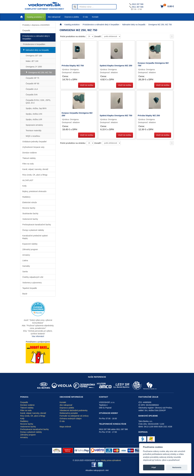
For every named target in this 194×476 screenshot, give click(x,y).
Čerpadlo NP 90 (32, 83)
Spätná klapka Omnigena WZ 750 (116, 115)
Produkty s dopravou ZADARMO (36, 25)
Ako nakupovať (54, 17)
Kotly (24, 186)
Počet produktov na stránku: (73, 36)
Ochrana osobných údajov (71, 418)
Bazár (24, 294)
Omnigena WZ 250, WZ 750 (40, 72)
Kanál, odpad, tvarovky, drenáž (35, 169)
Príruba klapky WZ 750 (73, 65)
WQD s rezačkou (33, 136)
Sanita (25, 271)
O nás (85, 17)
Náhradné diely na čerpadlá (37, 50)
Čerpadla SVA (32, 95)
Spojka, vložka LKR (34, 119)
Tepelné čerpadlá (29, 288)
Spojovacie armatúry (34, 125)
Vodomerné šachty (30, 219)
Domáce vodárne (29, 153)
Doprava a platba (72, 17)
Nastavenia (176, 467)
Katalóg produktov (35, 17)
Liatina (25, 260)
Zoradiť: (98, 36)
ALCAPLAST (27, 180)
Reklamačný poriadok (69, 413)
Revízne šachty (28, 208)
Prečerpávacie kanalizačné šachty (36, 224)
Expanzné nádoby (29, 244)
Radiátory (26, 197)
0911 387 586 (137, 7)
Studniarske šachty (30, 213)
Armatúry (26, 255)
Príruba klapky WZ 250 (149, 115)
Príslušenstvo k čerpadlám (34, 44)
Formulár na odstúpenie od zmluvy (74, 416)
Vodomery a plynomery (32, 283)
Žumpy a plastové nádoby (33, 230)
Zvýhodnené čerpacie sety (33, 147)
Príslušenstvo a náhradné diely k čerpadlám (36, 37)
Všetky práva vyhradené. (111, 460)
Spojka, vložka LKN (34, 114)
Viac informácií (38, 336)
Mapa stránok (65, 427)
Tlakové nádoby (29, 158)
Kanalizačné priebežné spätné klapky (35, 237)
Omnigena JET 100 (34, 56)
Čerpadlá (26, 30)
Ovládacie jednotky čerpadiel (34, 141)
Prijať (154, 467)
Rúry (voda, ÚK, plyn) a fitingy (34, 175)
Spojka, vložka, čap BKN (36, 108)
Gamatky (26, 266)
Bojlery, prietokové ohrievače (34, 191)
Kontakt (95, 17)
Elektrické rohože (29, 202)
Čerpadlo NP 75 (32, 78)
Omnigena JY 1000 (34, 67)
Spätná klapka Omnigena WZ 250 (116, 65)
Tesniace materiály (33, 130)
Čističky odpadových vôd (32, 277)
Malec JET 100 (32, 61)
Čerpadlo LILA (32, 89)
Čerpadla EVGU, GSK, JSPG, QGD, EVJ (38, 101)
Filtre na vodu (28, 164)
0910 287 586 (137, 4)
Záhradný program (30, 249)
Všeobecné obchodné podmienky (74, 410)
